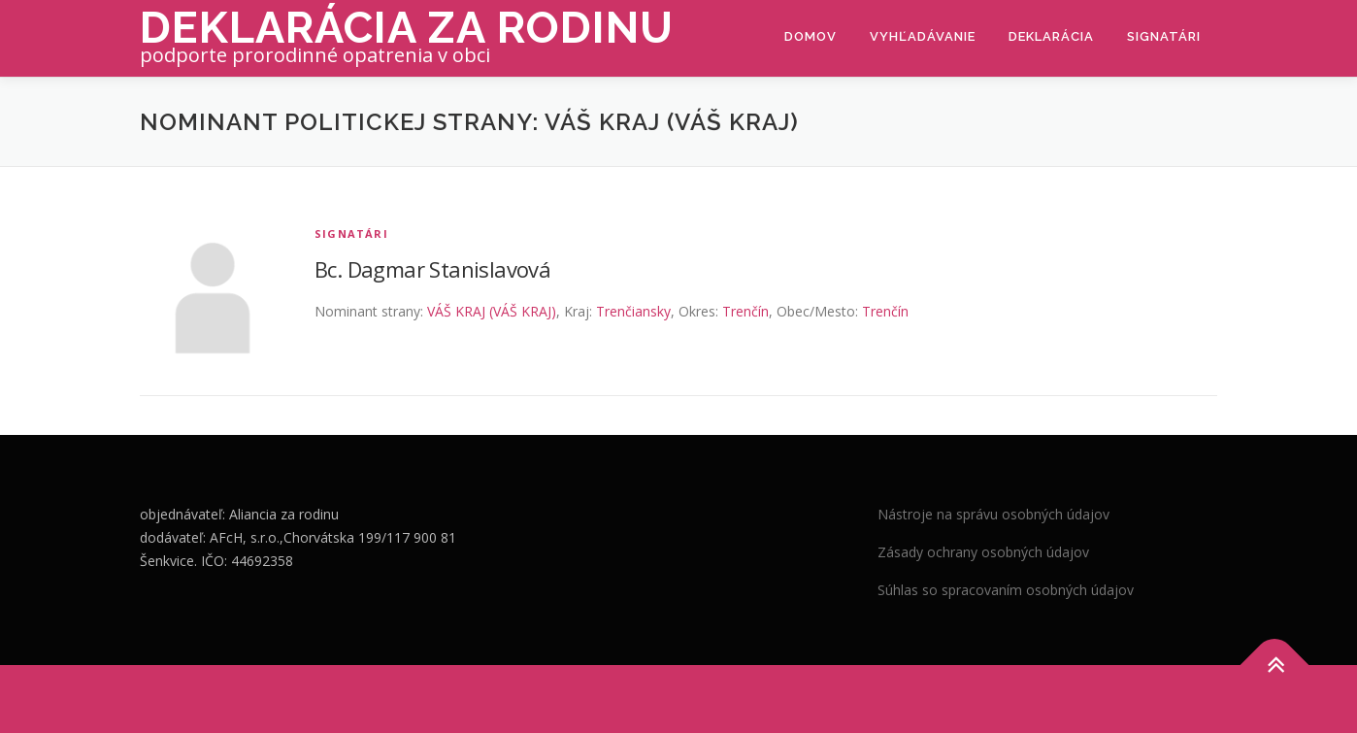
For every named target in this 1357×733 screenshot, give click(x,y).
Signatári (1164, 36)
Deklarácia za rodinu (407, 27)
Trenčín (745, 311)
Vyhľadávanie (923, 36)
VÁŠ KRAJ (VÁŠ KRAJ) (491, 311)
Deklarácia (1051, 36)
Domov (810, 36)
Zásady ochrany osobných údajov (983, 552)
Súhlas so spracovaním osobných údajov (1005, 590)
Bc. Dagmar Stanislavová (432, 268)
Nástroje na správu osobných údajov (993, 514)
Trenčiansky (633, 311)
